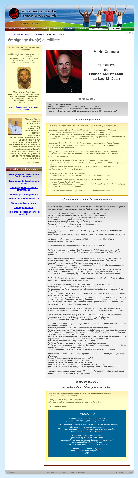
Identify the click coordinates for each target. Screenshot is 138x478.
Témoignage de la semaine (31, 34)
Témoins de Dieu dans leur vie (24, 199)
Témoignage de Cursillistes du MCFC (24, 182)
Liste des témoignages (54, 34)
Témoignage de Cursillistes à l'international (24, 188)
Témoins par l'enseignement (24, 194)
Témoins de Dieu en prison (24, 203)
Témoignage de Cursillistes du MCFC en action (24, 175)
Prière (44, 29)
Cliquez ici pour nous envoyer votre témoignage (23, 108)
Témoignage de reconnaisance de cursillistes (23, 213)
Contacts (81, 29)
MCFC (34, 29)
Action (69, 29)
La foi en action (12, 34)
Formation (57, 29)
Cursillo (23, 29)
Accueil (11, 29)
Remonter (13, 472)
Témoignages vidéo (23, 207)
